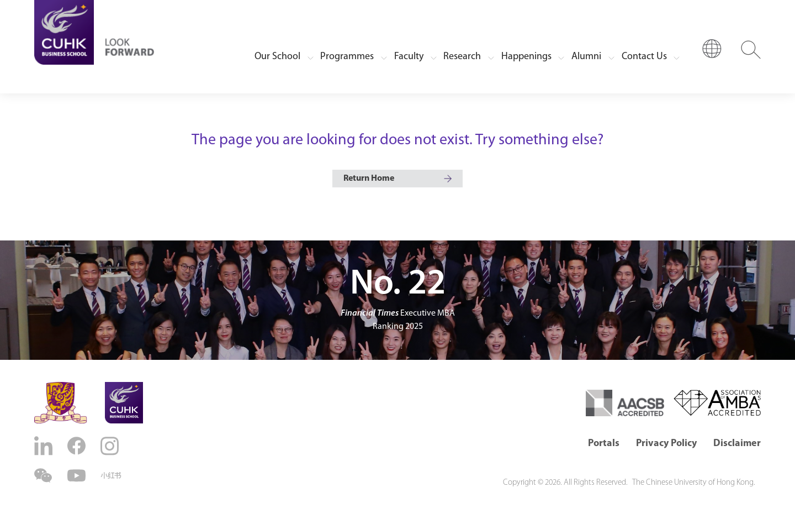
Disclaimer (737, 443)
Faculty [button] (408, 56)
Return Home (368, 178)
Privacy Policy (666, 443)
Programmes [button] (347, 56)
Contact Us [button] (644, 56)
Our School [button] (277, 56)
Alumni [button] (586, 56)
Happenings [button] (526, 56)
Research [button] (462, 56)
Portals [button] (603, 443)
